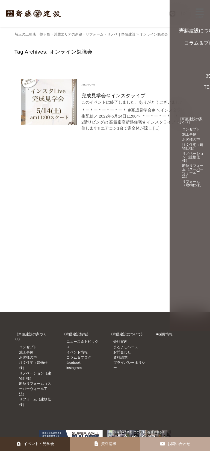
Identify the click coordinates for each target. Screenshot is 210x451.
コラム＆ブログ (78, 357)
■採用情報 (164, 334)
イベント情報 (77, 352)
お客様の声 (28, 357)
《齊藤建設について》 (126, 334)
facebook (73, 363)
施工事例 (26, 352)
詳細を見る (105, 107)
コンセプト (28, 347)
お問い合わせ (179, 442)
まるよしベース (125, 347)
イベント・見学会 (39, 442)
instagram (74, 368)
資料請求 (120, 357)
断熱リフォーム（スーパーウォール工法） (35, 389)
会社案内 (120, 341)
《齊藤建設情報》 (76, 334)
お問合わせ (122, 352)
